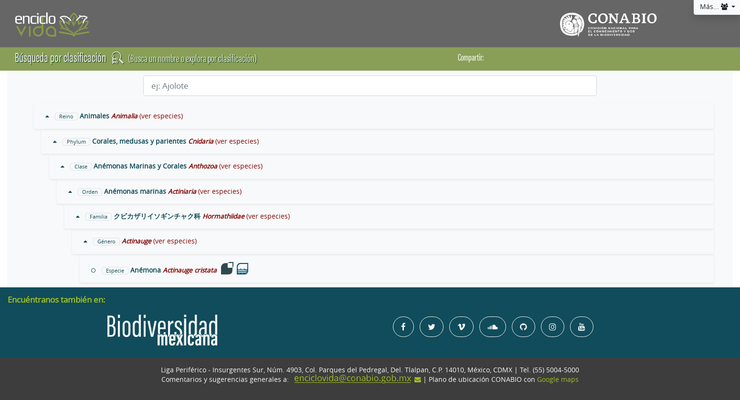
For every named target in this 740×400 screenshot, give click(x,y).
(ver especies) (161, 116)
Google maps (558, 379)
